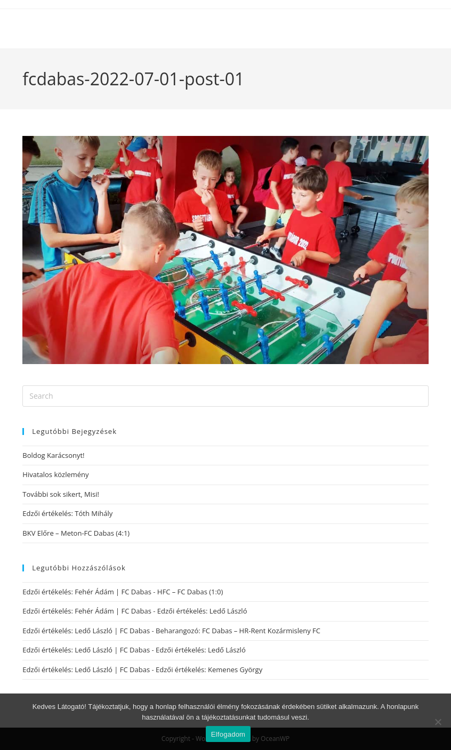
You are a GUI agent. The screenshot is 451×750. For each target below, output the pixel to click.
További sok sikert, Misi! (60, 494)
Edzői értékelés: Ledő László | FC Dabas (86, 630)
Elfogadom (228, 734)
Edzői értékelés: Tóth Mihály (67, 513)
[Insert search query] (225, 396)
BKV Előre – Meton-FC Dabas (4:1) (76, 533)
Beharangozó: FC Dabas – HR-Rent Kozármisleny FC (238, 630)
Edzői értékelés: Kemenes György (209, 669)
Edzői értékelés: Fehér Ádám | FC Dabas (86, 591)
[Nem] (437, 721)
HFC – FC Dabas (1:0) (190, 591)
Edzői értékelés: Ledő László (202, 611)
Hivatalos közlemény (55, 474)
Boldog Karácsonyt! (53, 455)
